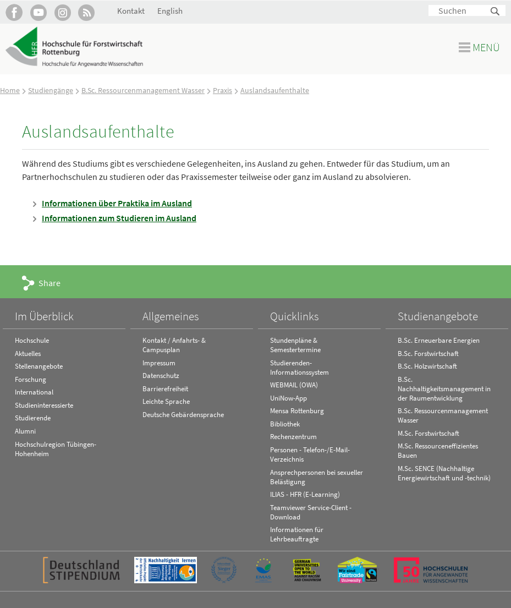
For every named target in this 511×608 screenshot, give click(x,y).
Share (50, 282)
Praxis (222, 90)
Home (10, 90)
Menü (486, 47)
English (170, 11)
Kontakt (131, 11)
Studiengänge (50, 90)
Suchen (496, 12)
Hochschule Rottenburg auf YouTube (38, 12)
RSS (86, 12)
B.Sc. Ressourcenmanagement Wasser (143, 90)
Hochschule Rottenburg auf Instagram (62, 12)
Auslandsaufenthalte (274, 90)
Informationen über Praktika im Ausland (117, 203)
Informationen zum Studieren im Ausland (119, 217)
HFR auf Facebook (14, 12)
